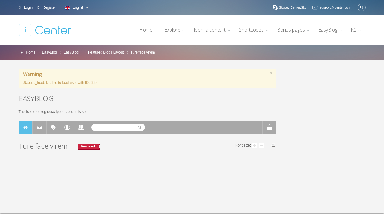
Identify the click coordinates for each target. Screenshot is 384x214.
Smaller (261, 145)
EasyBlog (49, 52)
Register (49, 7)
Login (28, 7)
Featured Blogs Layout (106, 52)
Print (273, 145)
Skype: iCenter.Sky (292, 7)
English (75, 7)
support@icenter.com (335, 7)
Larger (254, 145)
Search (361, 7)
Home (31, 52)
